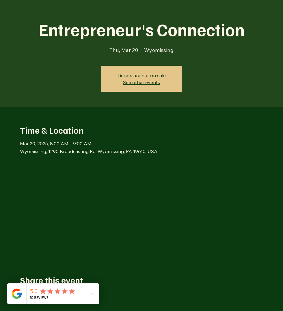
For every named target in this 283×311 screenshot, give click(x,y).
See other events (141, 82)
